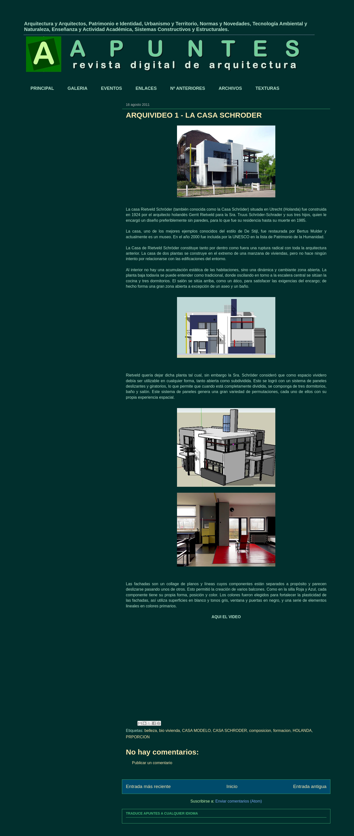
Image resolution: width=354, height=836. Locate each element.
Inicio (231, 786)
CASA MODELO (196, 730)
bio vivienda (169, 730)
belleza (151, 730)
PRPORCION (138, 737)
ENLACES (146, 88)
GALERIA (78, 88)
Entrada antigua (309, 786)
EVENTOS (111, 88)
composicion (260, 730)
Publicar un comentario (152, 763)
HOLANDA (302, 730)
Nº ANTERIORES (187, 88)
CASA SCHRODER (230, 730)
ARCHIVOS (230, 88)
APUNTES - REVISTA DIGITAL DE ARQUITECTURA (82, 15)
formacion (281, 730)
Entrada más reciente (148, 786)
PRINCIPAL (42, 88)
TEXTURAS (267, 88)
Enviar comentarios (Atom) (238, 801)
